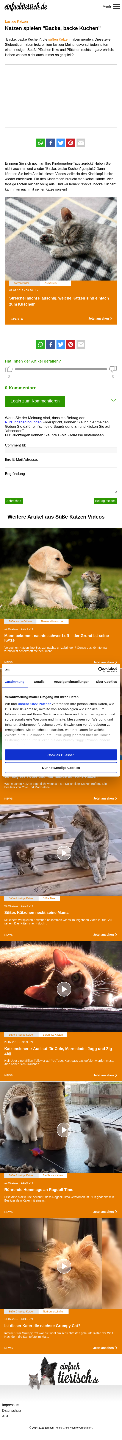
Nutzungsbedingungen (23, 422)
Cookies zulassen (61, 755)
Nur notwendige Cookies (61, 767)
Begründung (15, 474)
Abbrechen (13, 501)
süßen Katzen (59, 39)
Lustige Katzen (16, 21)
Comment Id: (15, 445)
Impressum (10, 1405)
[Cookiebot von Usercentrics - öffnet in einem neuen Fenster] (98, 669)
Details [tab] (39, 681)
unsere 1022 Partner (34, 703)
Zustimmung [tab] (15, 681)
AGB (5, 1416)
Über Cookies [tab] (106, 681)
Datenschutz (11, 1410)
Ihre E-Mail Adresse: (21, 459)
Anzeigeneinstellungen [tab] (71, 681)
